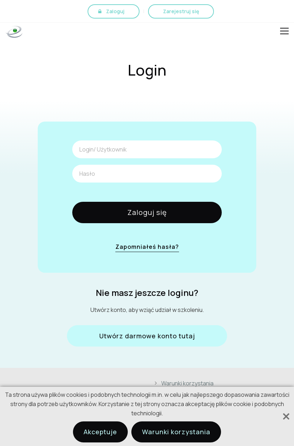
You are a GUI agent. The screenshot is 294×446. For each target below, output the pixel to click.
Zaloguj (115, 11)
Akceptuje (100, 431)
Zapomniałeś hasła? (147, 247)
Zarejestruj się (181, 11)
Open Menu (284, 32)
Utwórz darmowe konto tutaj (147, 336)
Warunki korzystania (187, 383)
